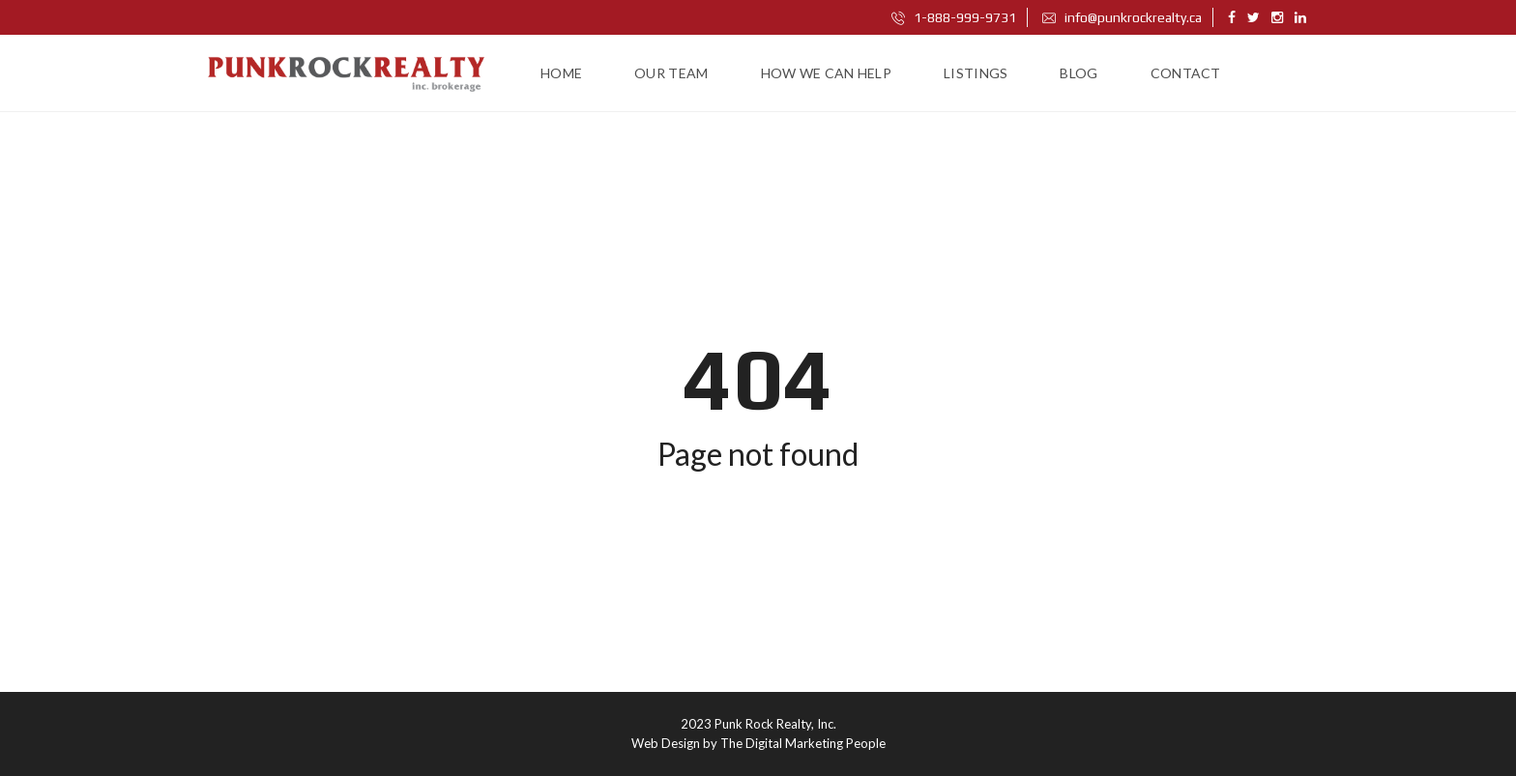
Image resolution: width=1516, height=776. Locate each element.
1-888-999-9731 (953, 17)
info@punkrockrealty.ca (1122, 17)
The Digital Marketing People (803, 743)
